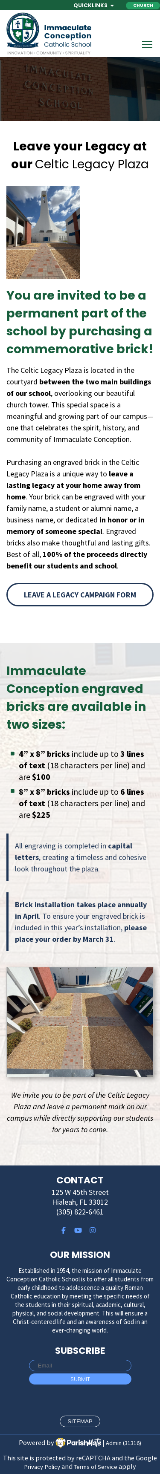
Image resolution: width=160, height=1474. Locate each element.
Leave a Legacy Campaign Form (80, 595)
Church (143, 5)
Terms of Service (95, 1467)
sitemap (80, 1421)
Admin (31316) (123, 1443)
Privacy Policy (42, 1467)
